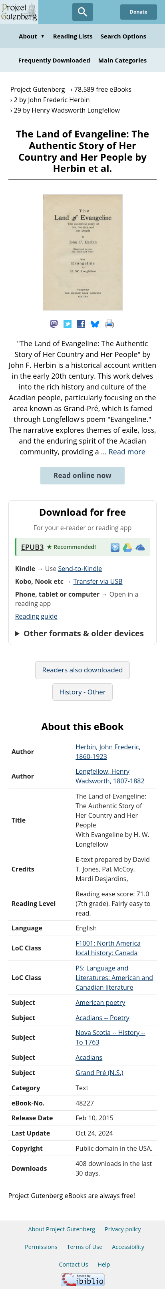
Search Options (123, 36)
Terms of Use (84, 1247)
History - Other (82, 691)
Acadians (89, 1057)
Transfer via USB (97, 581)
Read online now (82, 475)
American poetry (100, 1002)
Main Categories (122, 60)
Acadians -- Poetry (102, 1017)
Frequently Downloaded (54, 60)
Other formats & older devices (84, 633)
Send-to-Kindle (80, 568)
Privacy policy (123, 1229)
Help (103, 1264)
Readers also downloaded (82, 669)
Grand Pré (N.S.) (99, 1072)
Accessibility (128, 1247)
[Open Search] (82, 12)
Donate (138, 11)
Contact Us (73, 1264)
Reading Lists (73, 36)
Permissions (41, 1247)
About (32, 36)
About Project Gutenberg (61, 1229)
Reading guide (36, 616)
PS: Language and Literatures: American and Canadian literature (114, 978)
